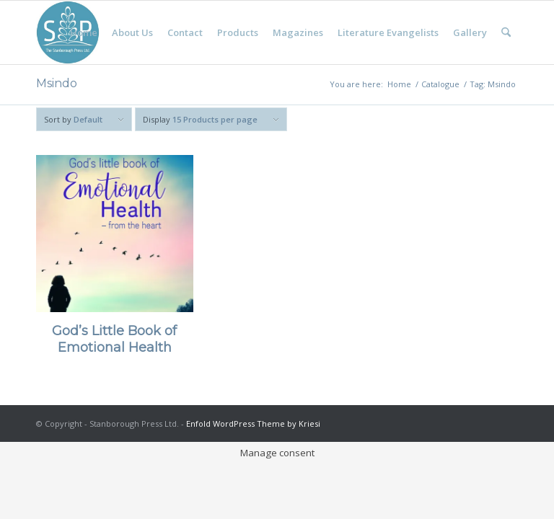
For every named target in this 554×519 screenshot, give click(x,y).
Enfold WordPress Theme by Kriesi (253, 423)
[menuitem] (84, 32)
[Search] (506, 32)
